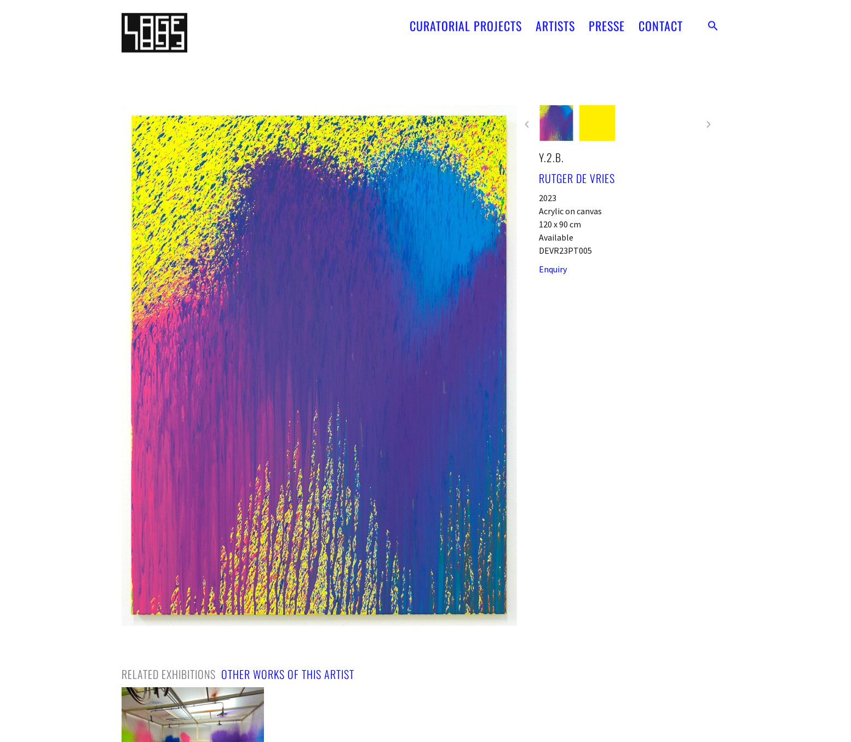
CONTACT (661, 21)
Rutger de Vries (577, 178)
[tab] (169, 674)
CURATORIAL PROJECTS (466, 21)
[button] (713, 20)
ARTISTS (555, 21)
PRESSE (607, 21)
